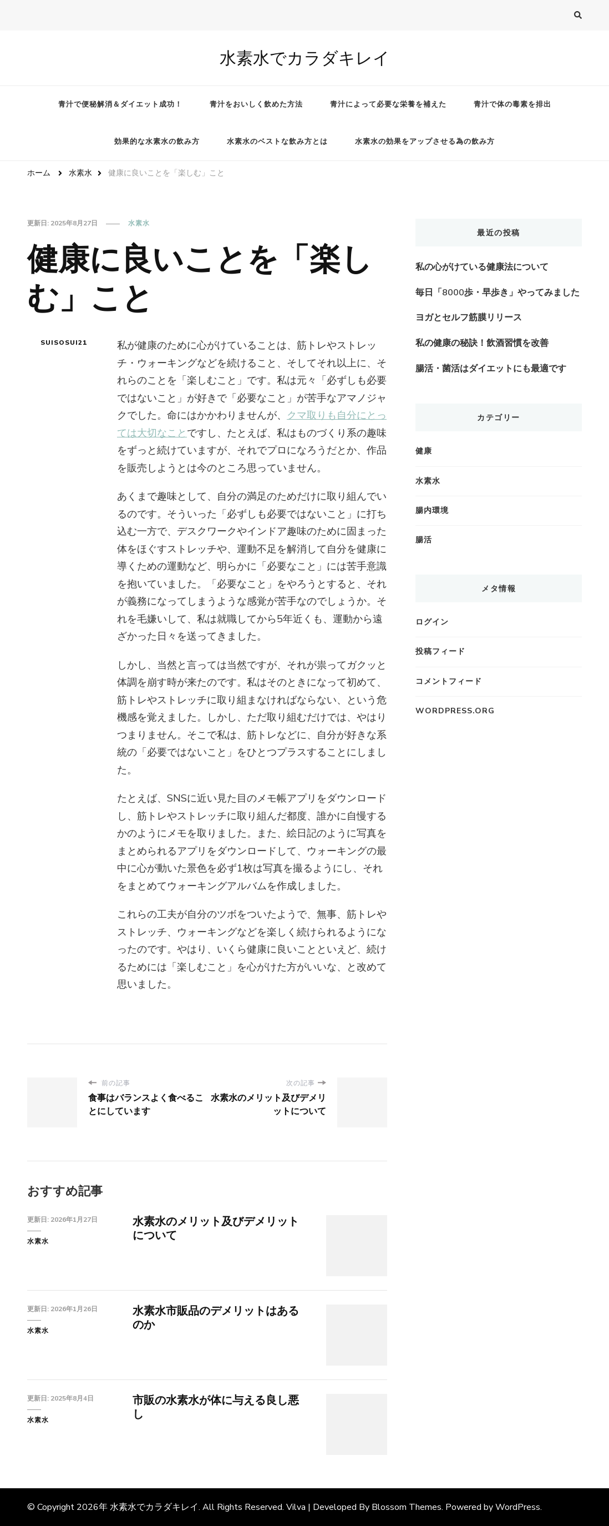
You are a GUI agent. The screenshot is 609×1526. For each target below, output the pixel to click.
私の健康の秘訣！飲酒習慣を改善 (482, 343)
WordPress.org (455, 711)
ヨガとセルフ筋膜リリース (468, 317)
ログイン (432, 622)
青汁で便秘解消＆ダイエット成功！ (120, 104)
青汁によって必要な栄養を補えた (388, 104)
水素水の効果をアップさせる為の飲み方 (425, 142)
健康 (423, 451)
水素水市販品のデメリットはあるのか (216, 1317)
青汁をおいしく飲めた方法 (256, 104)
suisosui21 (63, 342)
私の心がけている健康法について (482, 267)
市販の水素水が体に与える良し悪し (216, 1407)
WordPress (517, 1507)
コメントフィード (448, 681)
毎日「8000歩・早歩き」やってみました (497, 292)
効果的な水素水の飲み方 (157, 142)
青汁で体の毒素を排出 (512, 104)
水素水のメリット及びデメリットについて (216, 1228)
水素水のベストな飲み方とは (277, 142)
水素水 (139, 223)
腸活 (423, 540)
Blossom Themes (406, 1507)
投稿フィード (440, 651)
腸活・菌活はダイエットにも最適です (490, 368)
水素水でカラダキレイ (305, 58)
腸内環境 (432, 510)
